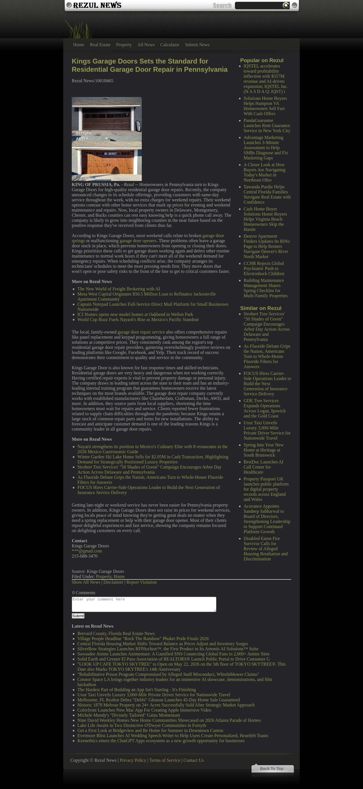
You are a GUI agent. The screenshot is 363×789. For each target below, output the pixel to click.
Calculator (170, 44)
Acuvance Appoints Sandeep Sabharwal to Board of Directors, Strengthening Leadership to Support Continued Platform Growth (267, 519)
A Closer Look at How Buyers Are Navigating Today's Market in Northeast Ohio (265, 172)
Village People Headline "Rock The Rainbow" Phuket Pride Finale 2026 (143, 638)
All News (146, 44)
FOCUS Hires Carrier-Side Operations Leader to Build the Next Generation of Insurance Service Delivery (267, 383)
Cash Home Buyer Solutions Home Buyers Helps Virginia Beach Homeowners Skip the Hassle (265, 219)
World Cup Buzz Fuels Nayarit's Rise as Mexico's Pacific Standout (138, 319)
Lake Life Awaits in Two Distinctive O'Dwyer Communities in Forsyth (141, 725)
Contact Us (193, 760)
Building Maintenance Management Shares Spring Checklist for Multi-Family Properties (266, 288)
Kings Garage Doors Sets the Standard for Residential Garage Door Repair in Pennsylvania (150, 65)
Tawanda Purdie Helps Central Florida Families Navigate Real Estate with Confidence (267, 194)
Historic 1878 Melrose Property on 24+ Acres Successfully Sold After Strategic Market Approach (166, 704)
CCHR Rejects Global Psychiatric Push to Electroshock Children (264, 268)
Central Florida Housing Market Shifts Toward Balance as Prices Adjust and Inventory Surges (162, 643)
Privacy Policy (133, 760)
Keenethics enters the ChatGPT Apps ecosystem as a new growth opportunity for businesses (161, 740)
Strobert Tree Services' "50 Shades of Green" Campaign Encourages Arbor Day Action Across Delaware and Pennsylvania (267, 326)
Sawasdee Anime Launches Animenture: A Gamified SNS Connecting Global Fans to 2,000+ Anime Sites (173, 653)
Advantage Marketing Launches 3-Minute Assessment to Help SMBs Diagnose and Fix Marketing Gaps (266, 147)
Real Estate (100, 44)
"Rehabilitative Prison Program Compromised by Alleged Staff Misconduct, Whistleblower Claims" (168, 674)
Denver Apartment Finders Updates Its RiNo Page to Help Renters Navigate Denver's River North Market (267, 246)
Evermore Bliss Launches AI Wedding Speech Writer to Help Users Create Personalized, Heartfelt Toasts (172, 735)
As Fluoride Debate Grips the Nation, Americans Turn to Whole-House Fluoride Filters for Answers (267, 356)
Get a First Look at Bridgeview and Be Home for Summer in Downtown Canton (150, 730)
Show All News (86, 582)
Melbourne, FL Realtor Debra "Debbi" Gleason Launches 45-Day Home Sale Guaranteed (158, 699)
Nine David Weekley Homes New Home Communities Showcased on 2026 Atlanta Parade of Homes (169, 720)
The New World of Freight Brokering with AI (118, 288)
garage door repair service (141, 332)
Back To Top (271, 768)
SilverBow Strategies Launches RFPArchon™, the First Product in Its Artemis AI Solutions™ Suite (167, 648)
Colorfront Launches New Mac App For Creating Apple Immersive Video (144, 710)
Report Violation (141, 582)
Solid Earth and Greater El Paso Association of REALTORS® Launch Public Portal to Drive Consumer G (173, 659)
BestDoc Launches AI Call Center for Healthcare (263, 466)
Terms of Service (164, 760)
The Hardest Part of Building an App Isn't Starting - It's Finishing (136, 689)
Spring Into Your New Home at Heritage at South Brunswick (264, 449)
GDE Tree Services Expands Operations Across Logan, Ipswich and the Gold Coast (265, 408)
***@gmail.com (87, 550)
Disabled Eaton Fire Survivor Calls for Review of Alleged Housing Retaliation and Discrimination (266, 548)
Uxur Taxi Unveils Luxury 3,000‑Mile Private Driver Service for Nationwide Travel (267, 430)
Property (124, 44)
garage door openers (138, 240)
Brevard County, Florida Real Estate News (116, 633)
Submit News (197, 44)
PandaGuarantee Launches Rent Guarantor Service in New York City (267, 125)
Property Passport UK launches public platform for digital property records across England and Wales (266, 489)
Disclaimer (113, 582)
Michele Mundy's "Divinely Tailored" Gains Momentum (128, 715)
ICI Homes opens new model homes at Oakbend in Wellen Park (135, 314)
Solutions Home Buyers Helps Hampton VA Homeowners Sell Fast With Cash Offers (265, 106)
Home (78, 44)
